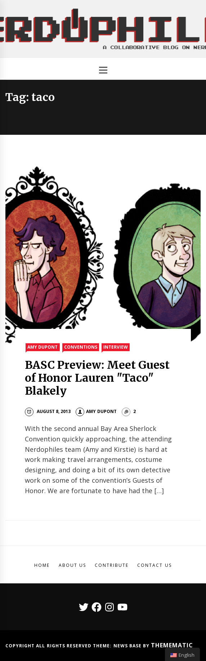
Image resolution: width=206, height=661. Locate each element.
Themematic (172, 645)
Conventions (80, 347)
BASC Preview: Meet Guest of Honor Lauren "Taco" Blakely (97, 378)
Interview (115, 347)
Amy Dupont (42, 347)
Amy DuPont (96, 411)
